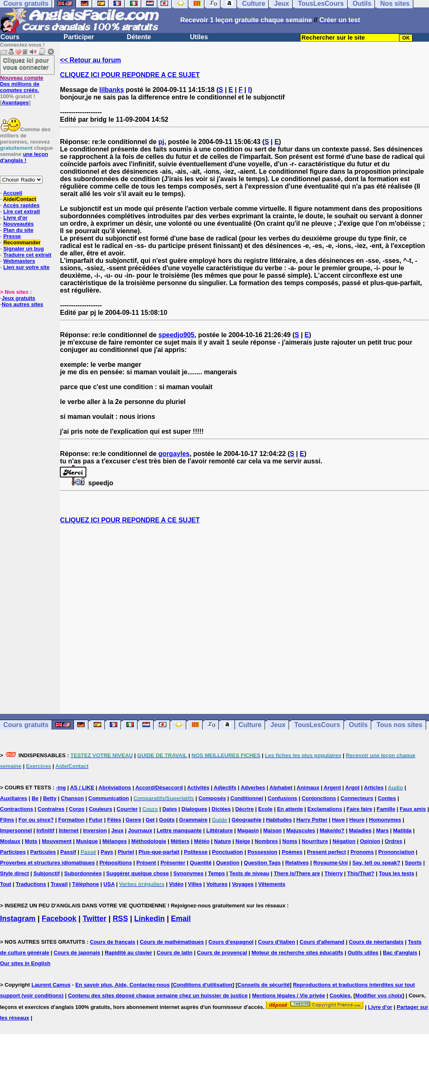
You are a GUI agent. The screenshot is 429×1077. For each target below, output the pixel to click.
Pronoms (362, 852)
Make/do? (332, 830)
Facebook (59, 918)
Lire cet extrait (21, 211)
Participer (79, 36)
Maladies (360, 830)
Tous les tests (396, 873)
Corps (77, 809)
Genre (133, 820)
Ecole (265, 809)
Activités (198, 787)
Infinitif (45, 830)
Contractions (16, 809)
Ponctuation (227, 852)
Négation (344, 841)
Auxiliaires (13, 798)
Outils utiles (363, 952)
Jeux (277, 724)
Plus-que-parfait (159, 852)
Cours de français (112, 942)
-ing (61, 787)
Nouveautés (18, 224)
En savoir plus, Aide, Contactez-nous (122, 985)
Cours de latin (174, 952)
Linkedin (149, 918)
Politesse (195, 852)
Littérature (219, 830)
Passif (68, 852)
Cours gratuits (25, 724)
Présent (146, 863)
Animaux (308, 787)
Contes (387, 798)
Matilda (402, 830)
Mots (31, 841)
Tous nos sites (399, 724)
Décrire (244, 809)
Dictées (221, 809)
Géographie (246, 820)
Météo (202, 841)
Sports (413, 863)
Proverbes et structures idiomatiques (47, 863)
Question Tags (262, 863)
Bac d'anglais (400, 952)
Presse (12, 236)
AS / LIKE (82, 787)
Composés (212, 798)
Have (338, 820)
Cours (9, 36)
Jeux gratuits (18, 298)
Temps (216, 873)
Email (181, 918)
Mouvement (56, 841)
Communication (108, 798)
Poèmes (292, 852)
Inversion (95, 830)
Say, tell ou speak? (376, 863)
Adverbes (253, 787)
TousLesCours (317, 724)
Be (35, 798)
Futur (95, 820)
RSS (120, 918)
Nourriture (315, 841)
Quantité (201, 863)
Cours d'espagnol (231, 942)
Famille (386, 809)
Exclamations (325, 809)
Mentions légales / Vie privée (288, 995)
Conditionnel (246, 798)
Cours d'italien (276, 942)
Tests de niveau (250, 873)
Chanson (72, 798)
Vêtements (271, 884)
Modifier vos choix (378, 995)
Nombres (266, 841)
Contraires (51, 809)
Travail (59, 884)
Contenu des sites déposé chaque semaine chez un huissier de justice (158, 995)
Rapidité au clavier (128, 952)
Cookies (340, 995)
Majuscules (300, 830)
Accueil (12, 193)
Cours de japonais (77, 952)
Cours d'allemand (322, 942)
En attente (290, 809)
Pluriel (126, 852)
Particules (43, 852)
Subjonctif (46, 873)
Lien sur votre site (26, 267)
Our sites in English (25, 963)
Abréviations (115, 787)
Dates (169, 809)
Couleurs (100, 809)
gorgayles (174, 453)
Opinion (370, 841)
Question (227, 863)
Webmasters (19, 261)
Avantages (15, 102)
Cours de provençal (222, 952)
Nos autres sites (22, 304)
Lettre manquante (179, 830)
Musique (87, 841)
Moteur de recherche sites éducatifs (297, 952)
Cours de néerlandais (376, 942)
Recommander (21, 242)
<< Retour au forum (90, 60)
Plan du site (18, 230)
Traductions (31, 884)
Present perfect (326, 852)
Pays (107, 852)
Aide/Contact (19, 199)
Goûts (167, 820)
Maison (272, 830)
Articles (374, 787)
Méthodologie (148, 841)
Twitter (95, 918)
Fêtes (114, 820)
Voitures (217, 884)
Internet (68, 830)
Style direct (14, 873)
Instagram (18, 918)
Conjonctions (319, 798)
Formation (71, 820)
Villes (195, 884)
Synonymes (188, 873)
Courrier (127, 809)
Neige (242, 841)
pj (161, 141)
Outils (358, 724)
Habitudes (279, 820)
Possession (262, 852)
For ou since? (36, 820)
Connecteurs (357, 798)
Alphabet (281, 787)
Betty (50, 798)
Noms (289, 841)
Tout (5, 884)
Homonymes (385, 820)
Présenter (173, 863)
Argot (352, 787)
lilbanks (112, 89)
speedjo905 (176, 334)
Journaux (140, 830)
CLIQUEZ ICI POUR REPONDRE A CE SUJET (129, 74)
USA (109, 884)
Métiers (180, 841)
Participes (13, 852)
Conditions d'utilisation (202, 985)
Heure (357, 820)
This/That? (360, 873)
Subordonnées (83, 873)
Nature (222, 841)
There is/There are (297, 873)
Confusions (282, 798)
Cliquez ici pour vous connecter (26, 64)
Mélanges (114, 841)
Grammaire (193, 820)
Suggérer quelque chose (137, 873)
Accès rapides (21, 205)
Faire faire (359, 809)
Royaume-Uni (330, 863)
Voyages (243, 884)
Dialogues (194, 809)
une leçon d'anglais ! (24, 157)
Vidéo (176, 884)
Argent (332, 787)
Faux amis (413, 809)
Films (7, 820)
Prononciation (396, 852)
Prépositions (116, 863)
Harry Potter (311, 820)
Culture (249, 724)
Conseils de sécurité (263, 985)
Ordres (394, 841)
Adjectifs (225, 787)
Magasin (248, 830)
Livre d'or (15, 218)
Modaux (10, 841)
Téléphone (85, 884)
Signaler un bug (23, 249)
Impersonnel (16, 830)
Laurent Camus (51, 985)
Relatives (297, 863)
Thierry (334, 873)
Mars (382, 830)
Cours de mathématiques (172, 942)
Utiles (199, 36)
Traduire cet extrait (27, 255)
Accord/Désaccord (159, 787)
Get (150, 820)
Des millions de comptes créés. (21, 84)
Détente (139, 36)
